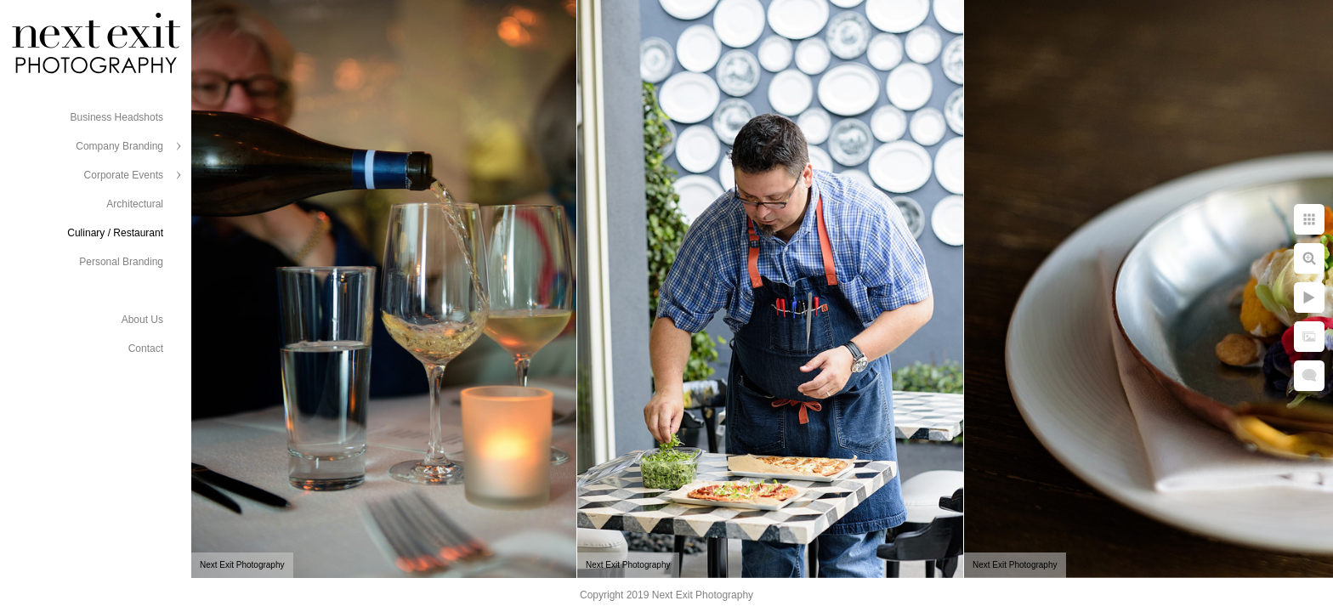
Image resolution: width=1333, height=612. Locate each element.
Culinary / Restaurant (115, 233)
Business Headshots (117, 117)
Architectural (134, 204)
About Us (142, 320)
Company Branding (119, 146)
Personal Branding (121, 262)
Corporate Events (123, 175)
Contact (145, 348)
